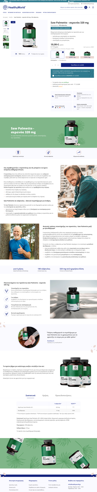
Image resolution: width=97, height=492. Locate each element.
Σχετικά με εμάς (13, 485)
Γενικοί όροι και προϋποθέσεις (36, 490)
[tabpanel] (48, 415)
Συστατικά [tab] (30, 395)
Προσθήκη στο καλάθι (77, 65)
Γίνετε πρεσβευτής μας (54, 485)
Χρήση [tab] (45, 395)
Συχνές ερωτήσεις (73, 3)
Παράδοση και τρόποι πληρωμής (37, 487)
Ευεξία (4, 12)
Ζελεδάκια (38, 12)
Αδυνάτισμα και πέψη (28, 12)
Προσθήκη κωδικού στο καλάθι (67, 75)
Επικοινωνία (12, 487)
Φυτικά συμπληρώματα (49, 12)
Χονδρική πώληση (53, 487)
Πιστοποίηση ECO (13, 490)
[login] (89, 7)
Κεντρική (5, 17)
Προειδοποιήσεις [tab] (63, 395)
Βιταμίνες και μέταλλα (14, 12)
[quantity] (55, 65)
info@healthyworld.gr (87, 3)
